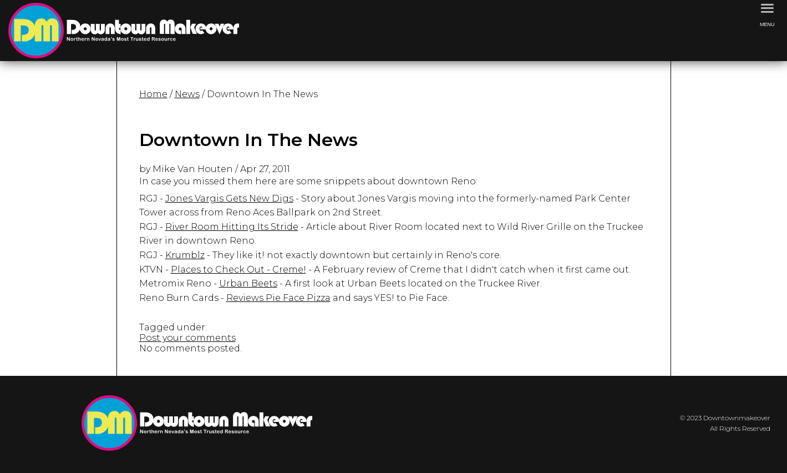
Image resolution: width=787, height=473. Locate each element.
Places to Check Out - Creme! (238, 269)
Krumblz (185, 255)
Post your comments (187, 338)
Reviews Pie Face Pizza (278, 298)
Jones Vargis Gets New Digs (229, 198)
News (187, 94)
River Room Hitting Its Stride (231, 227)
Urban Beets (248, 283)
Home (153, 94)
